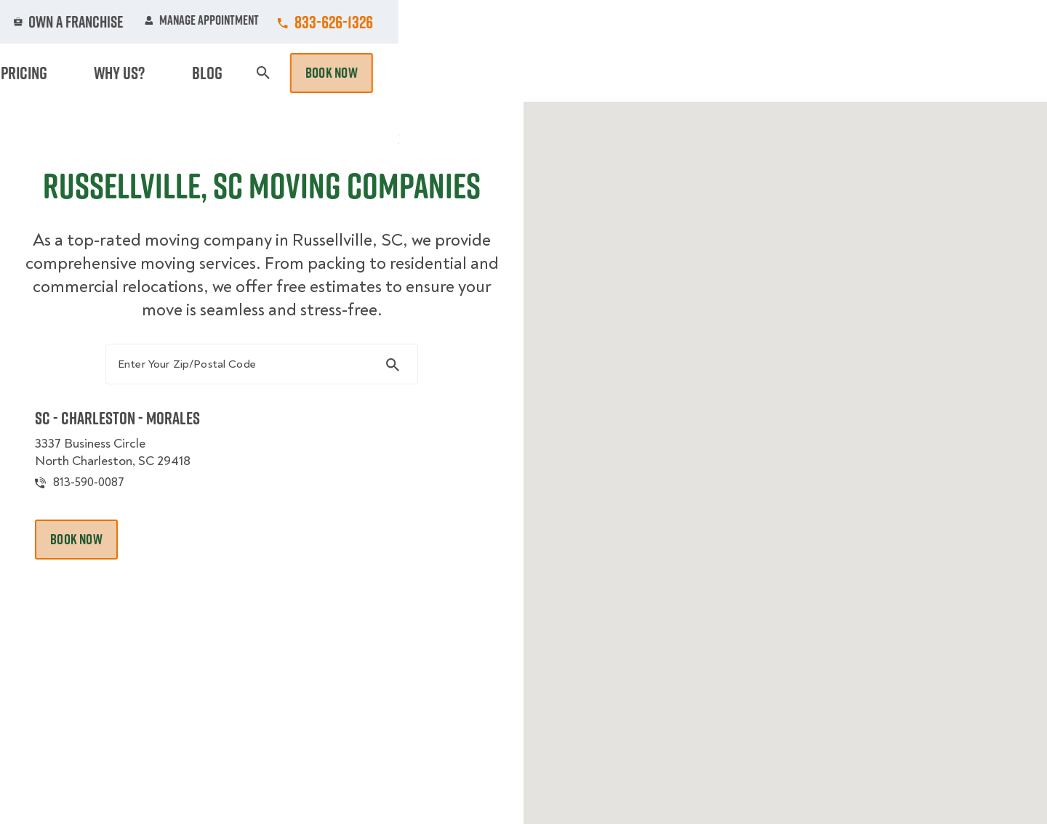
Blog (869, 72)
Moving (326, 72)
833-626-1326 (982, 21)
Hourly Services (649, 72)
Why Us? (810, 72)
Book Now (980, 72)
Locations (547, 22)
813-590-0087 (112, 538)
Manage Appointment (850, 22)
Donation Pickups (525, 72)
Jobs (335, 22)
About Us (628, 22)
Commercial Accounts (435, 22)
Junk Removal (410, 72)
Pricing (742, 72)
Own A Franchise (724, 22)
